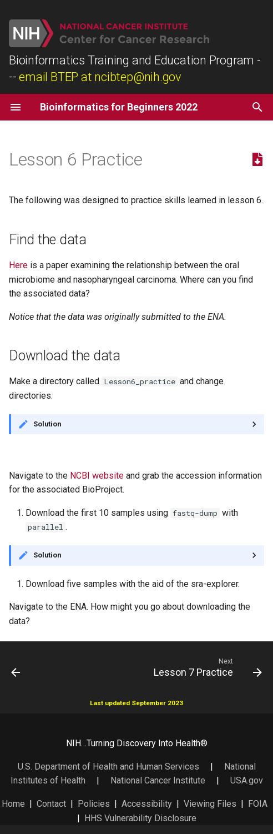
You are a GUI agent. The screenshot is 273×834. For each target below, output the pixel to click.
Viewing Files (210, 803)
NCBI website (97, 475)
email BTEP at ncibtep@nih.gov (100, 77)
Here (18, 265)
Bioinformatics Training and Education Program (131, 60)
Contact (51, 803)
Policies (94, 803)
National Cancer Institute (157, 780)
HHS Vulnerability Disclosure (140, 818)
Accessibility (147, 803)
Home (13, 803)
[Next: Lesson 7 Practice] (206, 667)
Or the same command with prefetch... (136, 555)
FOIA (257, 803)
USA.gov (246, 780)
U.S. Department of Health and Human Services (108, 766)
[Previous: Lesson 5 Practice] (16, 667)
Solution (47, 424)
